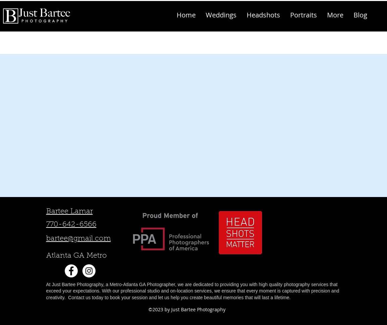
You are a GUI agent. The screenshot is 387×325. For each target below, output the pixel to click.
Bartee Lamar (69, 211)
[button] (335, 15)
